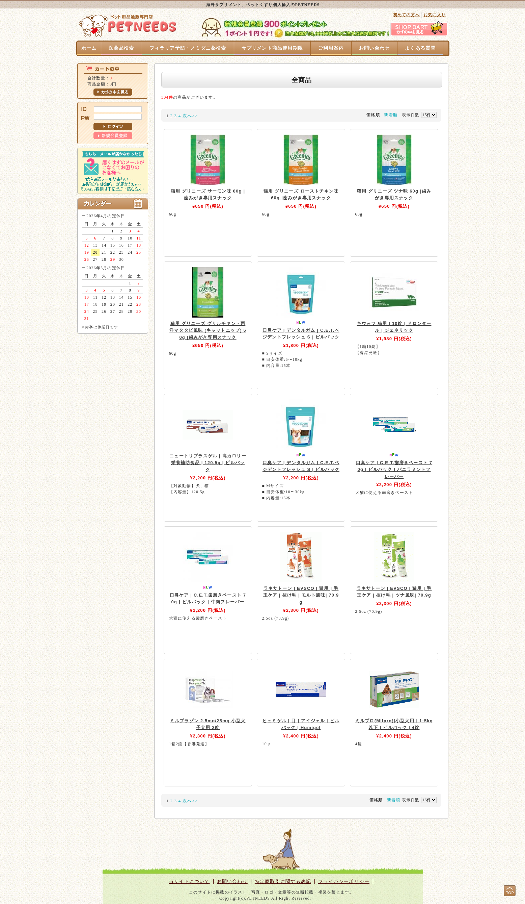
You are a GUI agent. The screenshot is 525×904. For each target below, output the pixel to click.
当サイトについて (189, 881)
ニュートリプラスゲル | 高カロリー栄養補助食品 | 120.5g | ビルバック (207, 462)
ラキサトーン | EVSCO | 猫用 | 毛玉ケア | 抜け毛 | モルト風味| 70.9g (301, 595)
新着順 (390, 114)
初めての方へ (406, 14)
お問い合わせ (374, 48)
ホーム (89, 48)
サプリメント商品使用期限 (272, 48)
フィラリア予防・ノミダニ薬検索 (187, 48)
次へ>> (190, 115)
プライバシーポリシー (343, 881)
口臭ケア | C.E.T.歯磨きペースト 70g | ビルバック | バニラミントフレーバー (394, 469)
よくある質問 (420, 48)
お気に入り (434, 14)
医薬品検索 (121, 48)
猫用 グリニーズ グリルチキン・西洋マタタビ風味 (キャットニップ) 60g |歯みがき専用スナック (207, 330)
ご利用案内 (331, 48)
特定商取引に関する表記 (283, 881)
